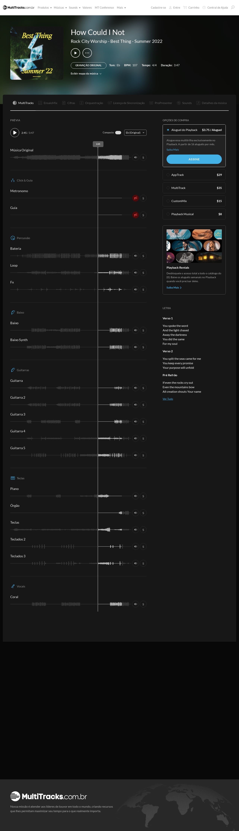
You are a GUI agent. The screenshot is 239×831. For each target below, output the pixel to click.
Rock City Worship (89, 41)
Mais (121, 7)
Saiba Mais (173, 149)
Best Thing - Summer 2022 (136, 41)
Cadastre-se (158, 7)
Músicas (60, 7)
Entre (174, 7)
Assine (194, 159)
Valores (87, 7)
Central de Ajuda (215, 7)
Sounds (74, 7)
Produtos (44, 7)
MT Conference (104, 7)
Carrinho (191, 7)
